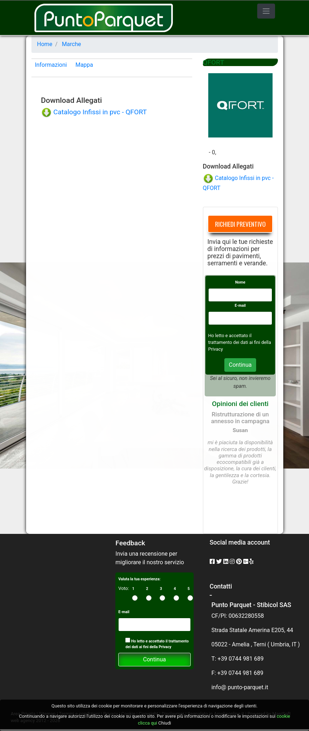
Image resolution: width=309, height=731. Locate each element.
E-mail (240, 305)
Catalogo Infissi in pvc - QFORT (94, 112)
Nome (240, 282)
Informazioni (51, 64)
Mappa (84, 64)
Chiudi (164, 723)
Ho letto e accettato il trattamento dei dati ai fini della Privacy (157, 643)
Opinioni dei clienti (240, 404)
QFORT (213, 62)
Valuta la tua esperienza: (139, 579)
